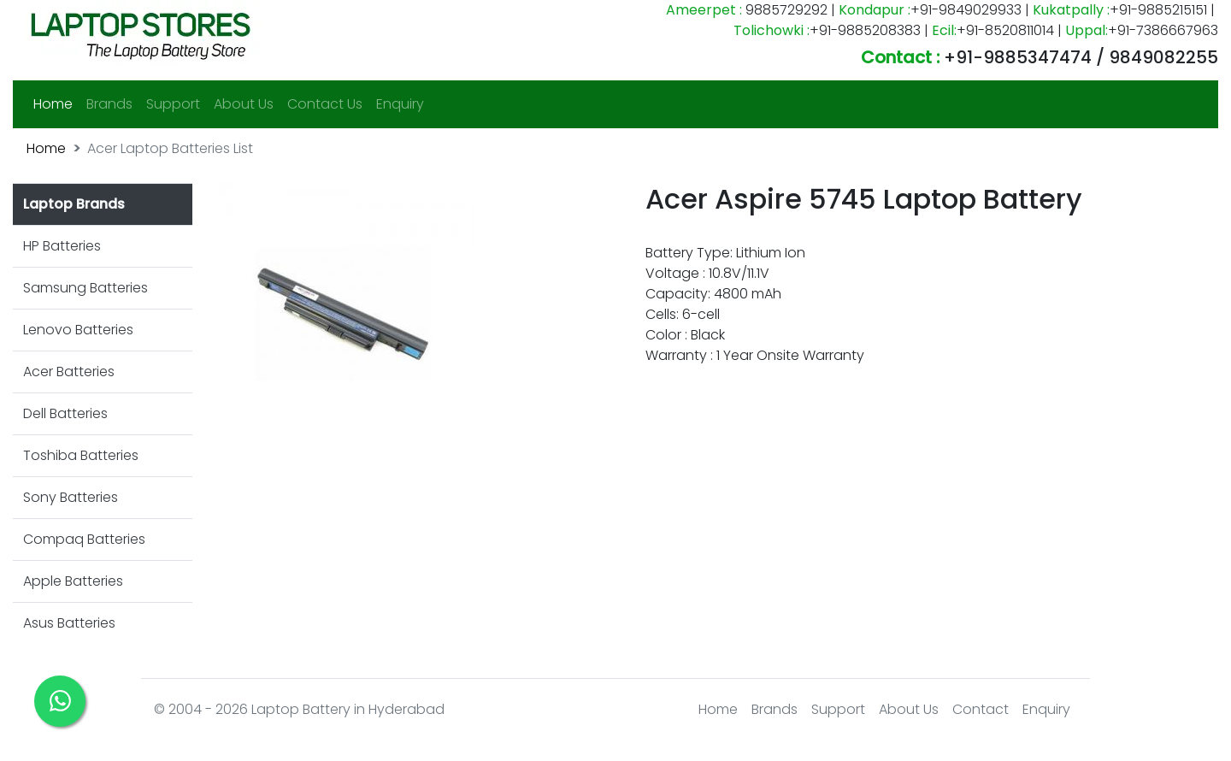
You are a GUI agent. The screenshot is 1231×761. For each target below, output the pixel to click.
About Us (244, 104)
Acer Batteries (69, 371)
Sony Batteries (70, 497)
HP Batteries (62, 246)
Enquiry (400, 104)
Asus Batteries (69, 623)
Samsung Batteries (85, 288)
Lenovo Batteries (78, 329)
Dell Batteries (65, 413)
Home (56, 103)
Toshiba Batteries (80, 455)
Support (173, 104)
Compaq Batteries (84, 539)
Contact (980, 709)
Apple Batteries (73, 581)
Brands (109, 104)
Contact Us (324, 104)
